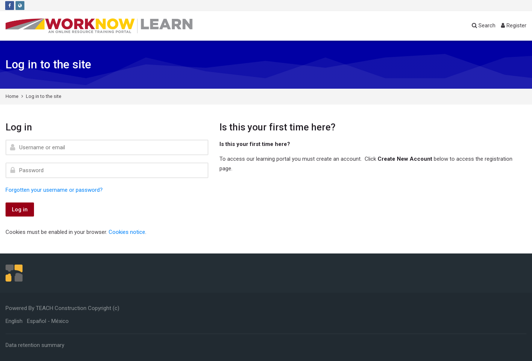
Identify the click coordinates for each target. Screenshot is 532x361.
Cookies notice (127, 232)
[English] (14, 321)
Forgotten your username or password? (54, 190)
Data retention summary (35, 345)
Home (12, 96)
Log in (20, 209)
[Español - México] (48, 321)
